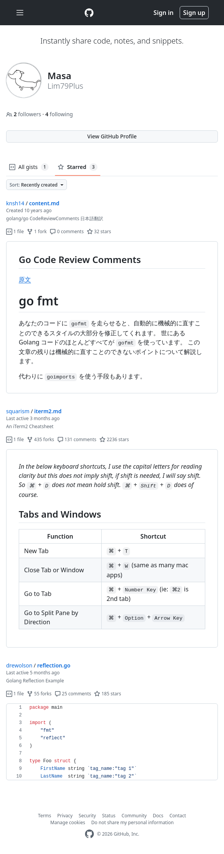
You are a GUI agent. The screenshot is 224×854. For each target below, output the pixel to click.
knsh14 (15, 203)
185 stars (107, 693)
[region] (112, 317)
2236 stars (114, 439)
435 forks (40, 439)
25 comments (73, 693)
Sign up (194, 12)
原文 (25, 279)
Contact (177, 815)
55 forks (39, 693)
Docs (158, 815)
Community (134, 815)
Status (108, 815)
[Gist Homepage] (89, 12)
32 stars (99, 231)
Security (87, 815)
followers (24, 114)
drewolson (19, 665)
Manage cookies (67, 822)
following (59, 114)
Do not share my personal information (132, 822)
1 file (15, 231)
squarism (17, 411)
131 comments (77, 439)
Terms (44, 815)
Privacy (65, 815)
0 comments (67, 231)
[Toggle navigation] (19, 13)
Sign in (164, 12)
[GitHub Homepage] (89, 834)
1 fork (37, 231)
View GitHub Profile (111, 136)
